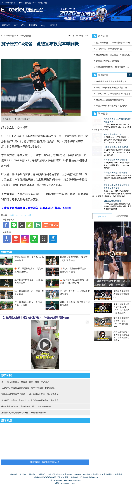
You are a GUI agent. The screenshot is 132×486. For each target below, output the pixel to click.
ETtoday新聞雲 (8, 2)
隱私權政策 (97, 474)
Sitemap (77, 474)
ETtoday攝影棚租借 (101, 185)
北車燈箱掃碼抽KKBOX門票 (104, 139)
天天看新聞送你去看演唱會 (104, 149)
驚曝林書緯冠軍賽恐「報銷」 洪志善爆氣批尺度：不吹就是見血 (30, 394)
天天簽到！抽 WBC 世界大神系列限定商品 (111, 119)
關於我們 (32, 474)
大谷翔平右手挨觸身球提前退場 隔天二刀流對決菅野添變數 (28, 388)
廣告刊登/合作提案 (55, 474)
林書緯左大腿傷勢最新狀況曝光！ (111, 99)
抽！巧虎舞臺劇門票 (101, 129)
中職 (12, 215)
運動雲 (24, 10)
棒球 (16, 25)
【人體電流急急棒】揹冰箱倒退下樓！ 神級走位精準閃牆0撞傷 (35, 317)
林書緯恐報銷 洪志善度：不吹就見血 (113, 55)
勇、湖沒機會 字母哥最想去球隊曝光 (113, 42)
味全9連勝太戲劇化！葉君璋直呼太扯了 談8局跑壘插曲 (26, 406)
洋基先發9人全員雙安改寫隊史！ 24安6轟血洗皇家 (23, 412)
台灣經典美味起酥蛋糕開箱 (104, 159)
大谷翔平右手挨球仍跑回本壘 (109, 48)
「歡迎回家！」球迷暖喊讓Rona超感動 (113, 93)
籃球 (23, 25)
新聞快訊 (6, 25)
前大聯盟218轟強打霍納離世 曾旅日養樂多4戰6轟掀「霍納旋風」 (30, 400)
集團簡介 (42, 474)
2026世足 (52, 25)
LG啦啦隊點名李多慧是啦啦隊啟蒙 (111, 81)
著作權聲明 (108, 474)
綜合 (43, 25)
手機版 (20, 2)
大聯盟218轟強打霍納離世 (107, 61)
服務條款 (86, 474)
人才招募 (23, 474)
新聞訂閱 (42, 2)
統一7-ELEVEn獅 (23, 215)
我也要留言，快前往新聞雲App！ (45, 462)
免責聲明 (118, 474)
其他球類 (33, 25)
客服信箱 (68, 474)
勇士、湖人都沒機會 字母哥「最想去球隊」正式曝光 (25, 382)
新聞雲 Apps (30, 2)
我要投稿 (13, 474)
